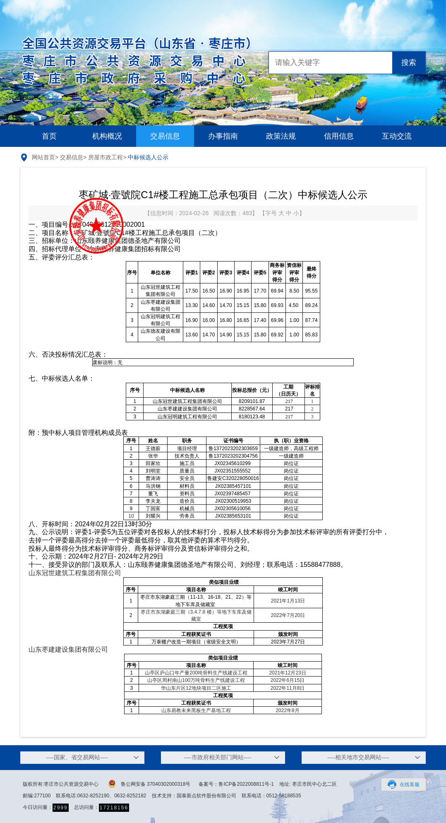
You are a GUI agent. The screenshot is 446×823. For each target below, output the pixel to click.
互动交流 (397, 136)
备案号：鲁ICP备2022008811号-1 (236, 784)
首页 (49, 136)
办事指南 (223, 136)
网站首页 (43, 157)
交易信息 (165, 136)
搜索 (408, 62)
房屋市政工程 (105, 157)
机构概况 (107, 136)
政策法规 (281, 136)
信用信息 (339, 136)
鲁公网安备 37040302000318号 (149, 784)
